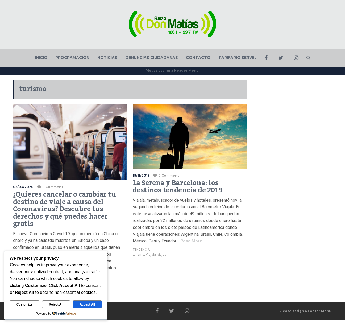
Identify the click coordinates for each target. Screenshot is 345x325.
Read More (190, 240)
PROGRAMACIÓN (72, 57)
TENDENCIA (141, 249)
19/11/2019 (141, 175)
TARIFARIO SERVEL (237, 57)
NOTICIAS (107, 57)
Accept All (87, 304)
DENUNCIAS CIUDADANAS (151, 57)
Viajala (151, 255)
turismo (138, 255)
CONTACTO (198, 57)
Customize (24, 304)
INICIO (41, 57)
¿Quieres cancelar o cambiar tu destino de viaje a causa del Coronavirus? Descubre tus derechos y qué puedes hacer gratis (64, 209)
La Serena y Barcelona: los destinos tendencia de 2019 (178, 186)
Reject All (56, 304)
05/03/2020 (23, 187)
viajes (161, 255)
